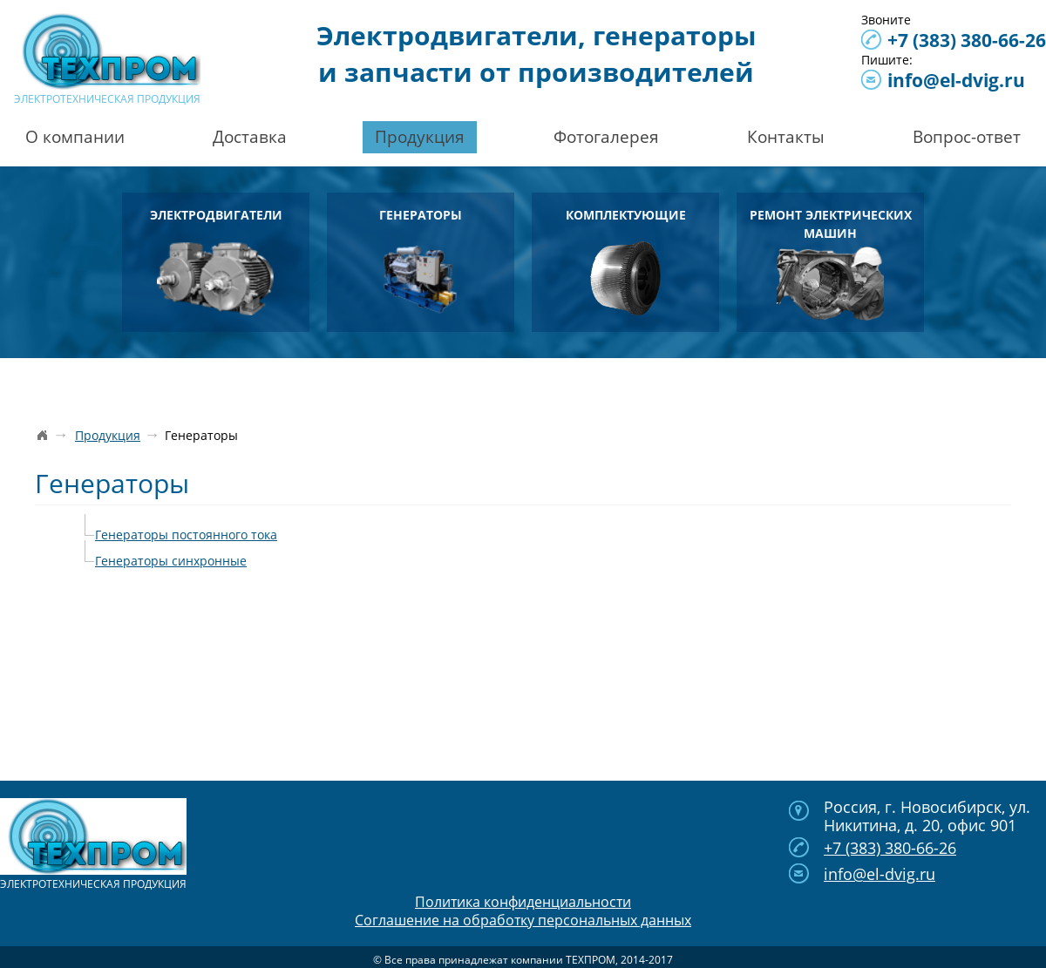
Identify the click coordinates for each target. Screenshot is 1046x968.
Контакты (786, 136)
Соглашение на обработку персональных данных (523, 920)
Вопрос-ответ (967, 136)
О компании (75, 136)
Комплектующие (626, 260)
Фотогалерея (606, 136)
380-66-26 (966, 40)
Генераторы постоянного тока (186, 534)
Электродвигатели (216, 260)
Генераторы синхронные (171, 560)
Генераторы (420, 260)
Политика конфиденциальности (523, 901)
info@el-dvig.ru (956, 80)
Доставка (250, 136)
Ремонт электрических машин (831, 263)
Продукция (420, 136)
